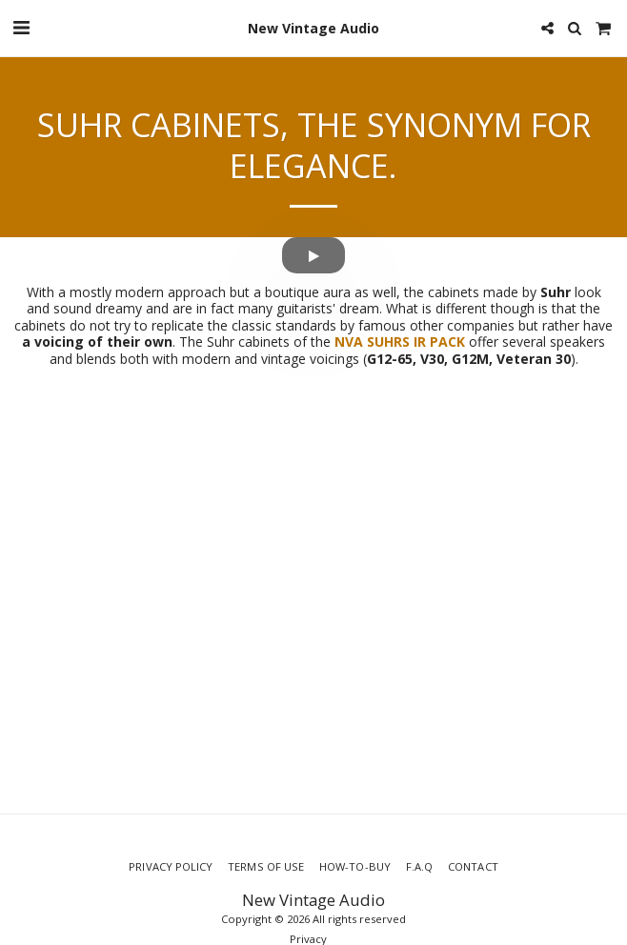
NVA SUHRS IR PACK (401, 341)
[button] (21, 27)
